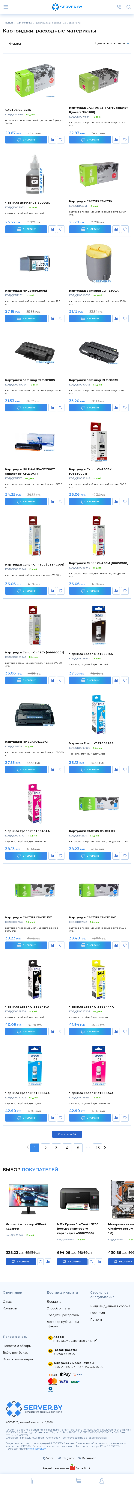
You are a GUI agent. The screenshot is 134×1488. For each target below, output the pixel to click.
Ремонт (96, 1319)
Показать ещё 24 (67, 1134)
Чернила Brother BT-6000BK (27, 202)
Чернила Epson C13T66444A (91, 1006)
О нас (7, 1301)
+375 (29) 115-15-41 (65, 1367)
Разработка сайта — (56, 1468)
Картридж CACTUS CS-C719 (90, 201)
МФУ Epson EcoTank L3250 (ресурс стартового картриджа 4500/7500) (78, 1228)
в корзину (23, 1261)
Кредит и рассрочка (63, 1315)
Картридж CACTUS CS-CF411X (92, 831)
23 (97, 1148)
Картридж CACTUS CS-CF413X (28, 917)
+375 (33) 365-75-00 (90, 1367)
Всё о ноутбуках (15, 1352)
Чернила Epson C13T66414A (27, 1006)
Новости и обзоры (17, 1346)
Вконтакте (87, 1458)
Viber (48, 1458)
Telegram (66, 1458)
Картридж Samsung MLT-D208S (30, 380)
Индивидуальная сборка (110, 1306)
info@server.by (36, 1448)
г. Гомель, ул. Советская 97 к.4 (75, 1340)
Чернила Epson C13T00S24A (27, 1093)
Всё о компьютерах (18, 1359)
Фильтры (12, 44)
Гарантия (97, 1313)
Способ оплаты (58, 1308)
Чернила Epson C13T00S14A (91, 654)
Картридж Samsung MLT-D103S (93, 380)
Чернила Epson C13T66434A (27, 831)
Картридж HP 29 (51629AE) (26, 290)
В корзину (26, 139)
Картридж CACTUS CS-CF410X (92, 917)
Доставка (54, 1301)
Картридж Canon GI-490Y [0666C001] (34, 652)
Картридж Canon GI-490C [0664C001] (34, 564)
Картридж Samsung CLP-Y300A (93, 290)
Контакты (10, 1308)
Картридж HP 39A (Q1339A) (26, 742)
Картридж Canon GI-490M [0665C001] (98, 563)
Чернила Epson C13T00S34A (91, 1093)
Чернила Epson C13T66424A (91, 743)
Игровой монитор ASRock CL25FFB (26, 1226)
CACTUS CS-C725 (18, 110)
